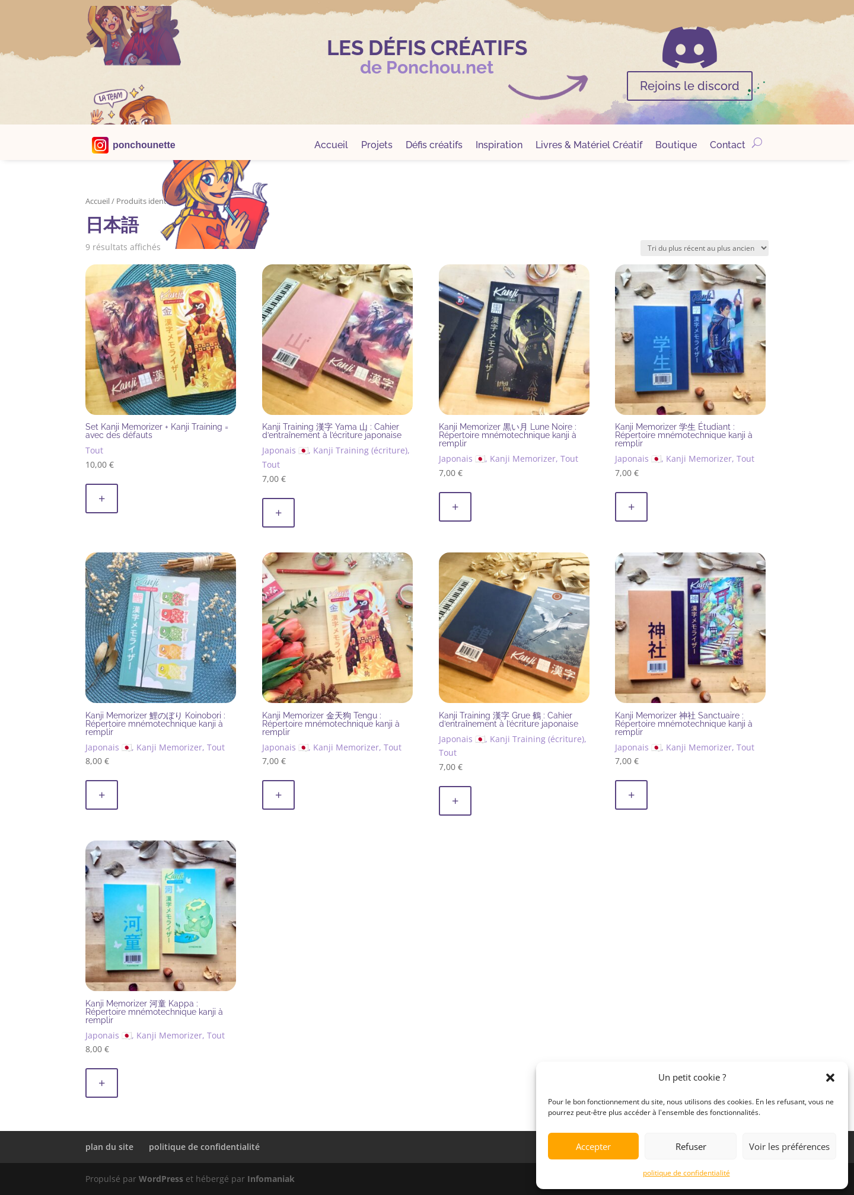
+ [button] (101, 498)
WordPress (161, 1178)
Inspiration (499, 146)
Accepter (593, 1146)
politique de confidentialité (686, 1173)
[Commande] (704, 248)
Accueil (331, 146)
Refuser (690, 1146)
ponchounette (144, 145)
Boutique (676, 146)
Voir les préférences (789, 1146)
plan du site (109, 1146)
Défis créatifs (434, 146)
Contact (727, 146)
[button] (830, 1078)
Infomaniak (271, 1178)
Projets (377, 146)
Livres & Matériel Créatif (589, 146)
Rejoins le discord (690, 86)
